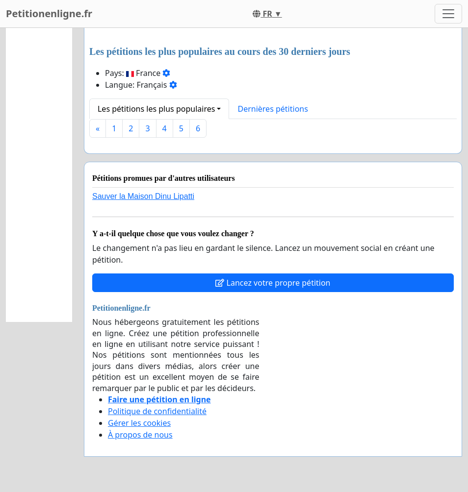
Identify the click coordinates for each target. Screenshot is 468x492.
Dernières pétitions (272, 108)
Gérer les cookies (139, 423)
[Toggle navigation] (448, 14)
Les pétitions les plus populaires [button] (156, 108)
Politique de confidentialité (157, 411)
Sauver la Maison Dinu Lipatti (143, 196)
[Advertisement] (39, 175)
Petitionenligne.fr (49, 13)
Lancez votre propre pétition (272, 282)
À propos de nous (140, 434)
